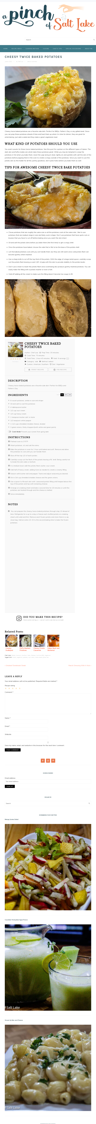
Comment (9, 645)
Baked (13, 608)
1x (62, 395)
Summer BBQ (40, 608)
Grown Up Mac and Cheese (14, 973)
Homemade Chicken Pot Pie (17, 1083)
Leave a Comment (32, 61)
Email (7, 680)
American (18, 608)
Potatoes (33, 608)
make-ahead (38, 610)
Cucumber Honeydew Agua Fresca (16, 873)
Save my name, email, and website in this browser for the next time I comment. (34, 699)
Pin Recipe (60, 370)
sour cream (31, 610)
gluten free (46, 610)
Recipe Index (10, 1111)
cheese (14, 610)
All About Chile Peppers (16, 1096)
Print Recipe (36, 370)
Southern (24, 608)
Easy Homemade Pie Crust (17, 1086)
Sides (28, 608)
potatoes (25, 610)
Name (7, 671)
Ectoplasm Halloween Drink (17, 1093)
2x (66, 395)
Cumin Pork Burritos (14, 1100)
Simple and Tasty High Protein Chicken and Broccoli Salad (29, 1089)
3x (70, 395)
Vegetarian (48, 608)
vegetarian (19, 610)
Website (8, 688)
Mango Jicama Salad (11, 773)
